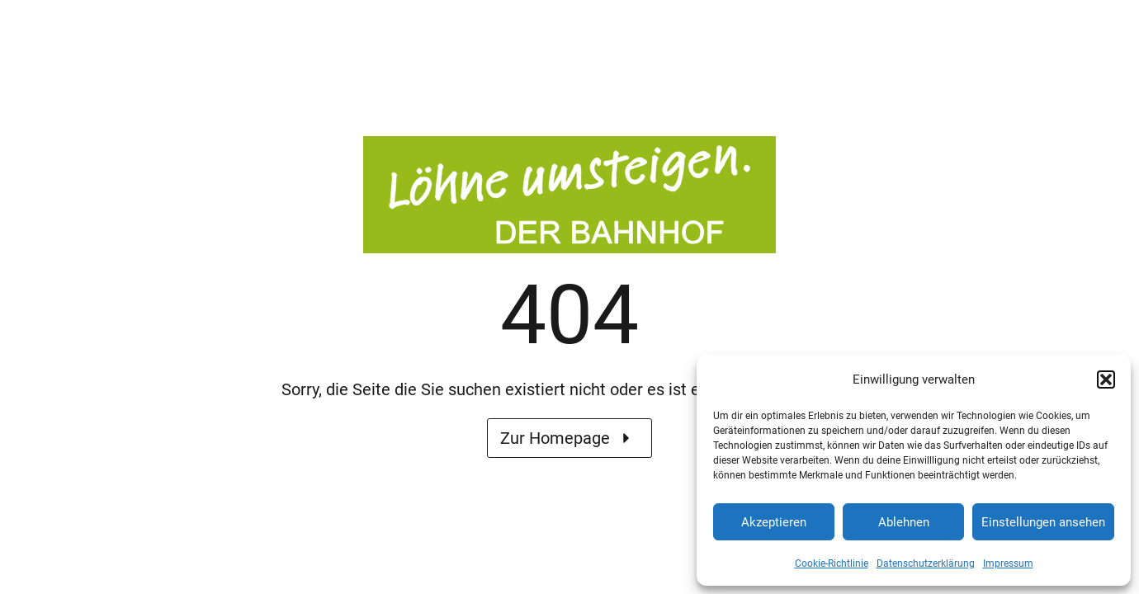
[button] (1106, 379)
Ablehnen (903, 522)
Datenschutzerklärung (926, 563)
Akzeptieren (773, 522)
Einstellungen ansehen (1043, 522)
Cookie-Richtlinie (831, 563)
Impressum (1008, 563)
